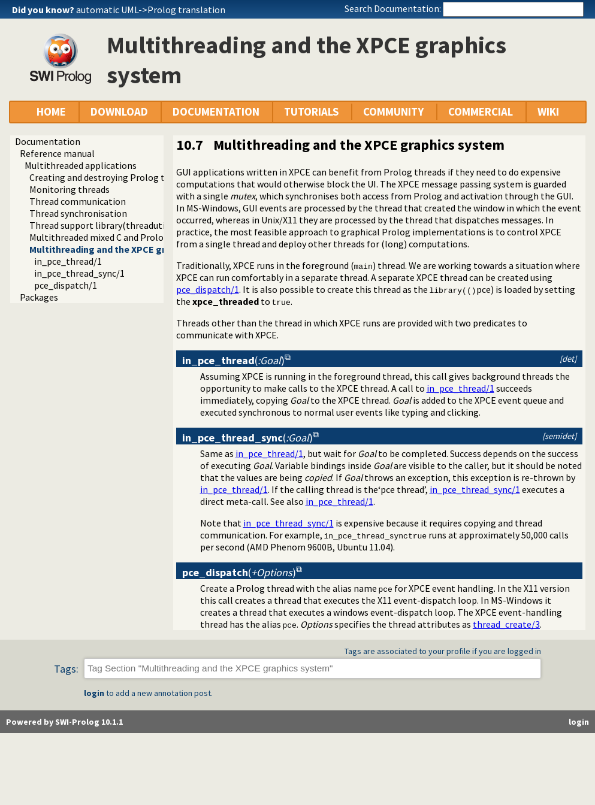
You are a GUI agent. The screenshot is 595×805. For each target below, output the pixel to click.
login (94, 693)
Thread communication (77, 201)
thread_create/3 (506, 624)
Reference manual (57, 153)
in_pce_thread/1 (68, 261)
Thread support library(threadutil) (100, 225)
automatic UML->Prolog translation (150, 10)
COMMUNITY (393, 112)
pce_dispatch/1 (65, 285)
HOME (51, 112)
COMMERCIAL (480, 112)
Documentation (47, 141)
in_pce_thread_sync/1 (79, 273)
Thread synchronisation (78, 213)
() (233, 360)
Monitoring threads (69, 189)
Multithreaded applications (81, 165)
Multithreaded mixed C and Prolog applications (125, 237)
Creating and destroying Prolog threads (110, 177)
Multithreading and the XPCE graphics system (128, 249)
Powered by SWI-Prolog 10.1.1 (64, 721)
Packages (39, 297)
